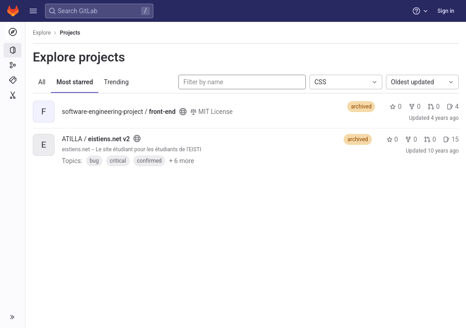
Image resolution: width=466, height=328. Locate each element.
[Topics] (12, 80)
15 (451, 139)
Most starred (74, 82)
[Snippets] (12, 95)
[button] (33, 11)
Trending (116, 82)
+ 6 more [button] (181, 160)
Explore (42, 33)
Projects (70, 33)
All (42, 82)
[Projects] (12, 50)
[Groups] (12, 65)
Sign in (445, 11)
